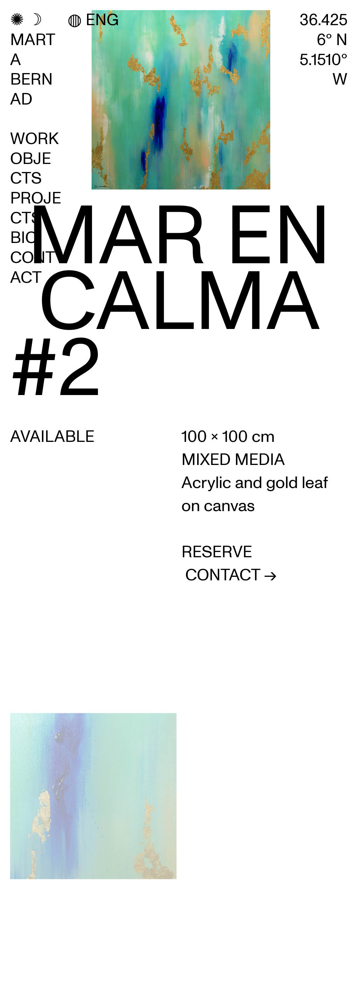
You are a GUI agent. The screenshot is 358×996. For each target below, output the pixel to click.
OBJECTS (30, 168)
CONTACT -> (231, 575)
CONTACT (32, 267)
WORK (34, 138)
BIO (23, 237)
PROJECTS (35, 208)
